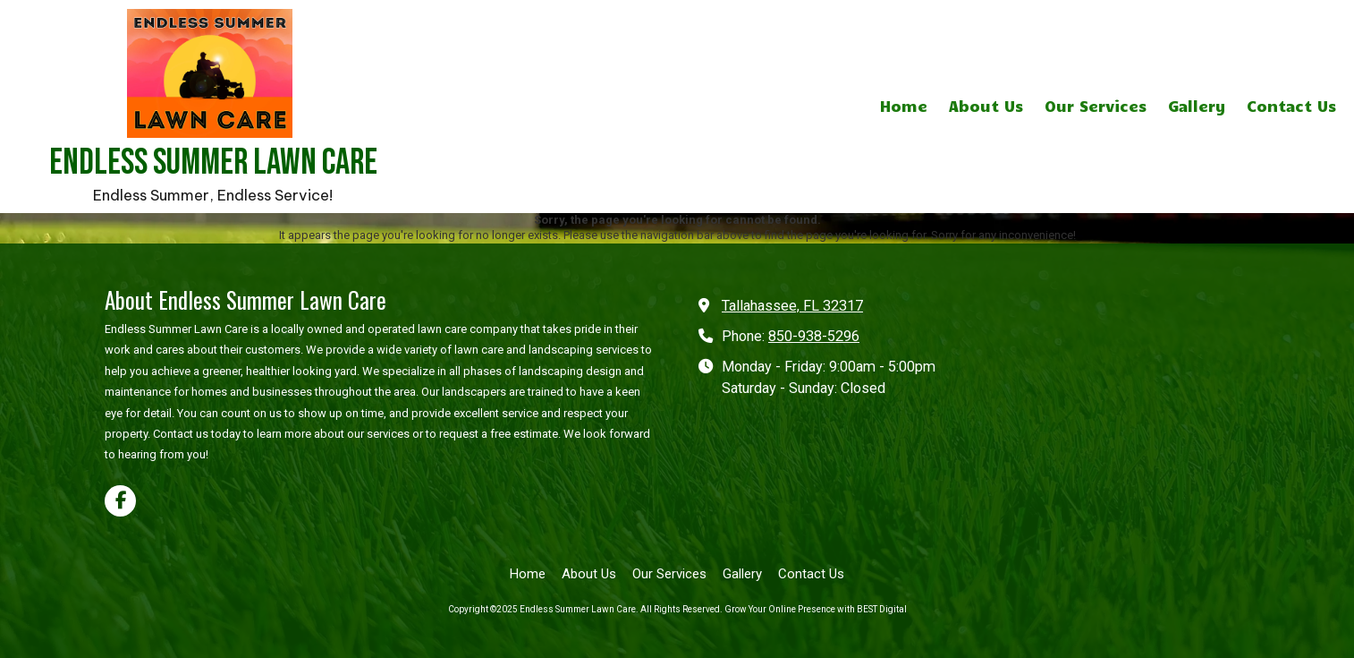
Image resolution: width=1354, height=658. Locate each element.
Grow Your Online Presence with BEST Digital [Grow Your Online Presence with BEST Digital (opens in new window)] (815, 609)
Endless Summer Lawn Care (213, 162)
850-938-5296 (813, 336)
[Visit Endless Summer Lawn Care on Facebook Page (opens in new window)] (120, 501)
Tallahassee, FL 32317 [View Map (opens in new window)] (792, 305)
